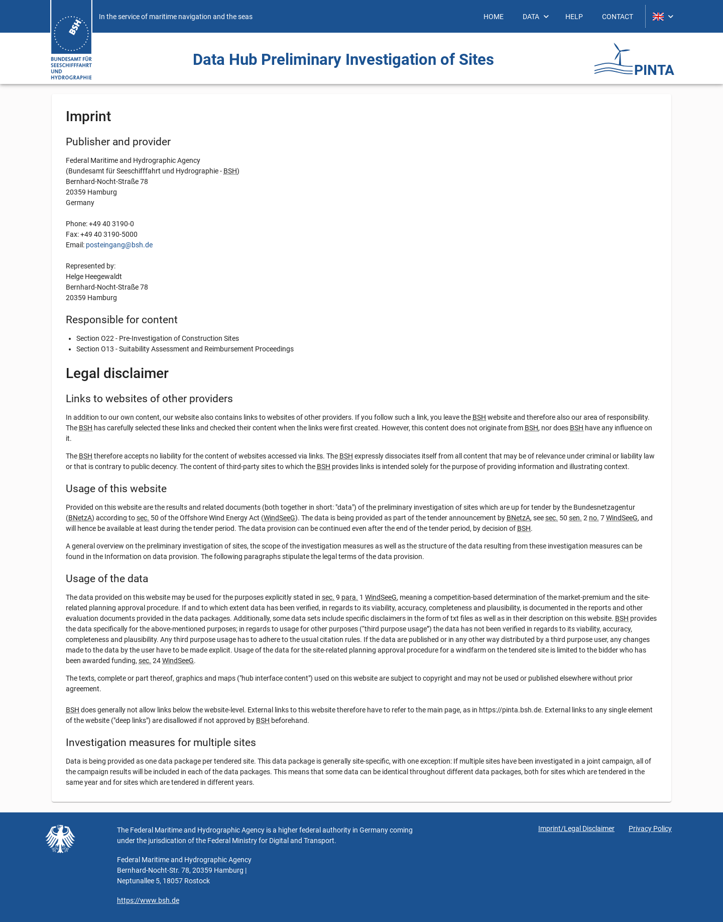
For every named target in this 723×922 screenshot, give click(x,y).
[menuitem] (493, 16)
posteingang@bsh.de (119, 245)
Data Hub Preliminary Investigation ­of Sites (343, 59)
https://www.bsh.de (148, 900)
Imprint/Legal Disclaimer (576, 828)
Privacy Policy (650, 828)
